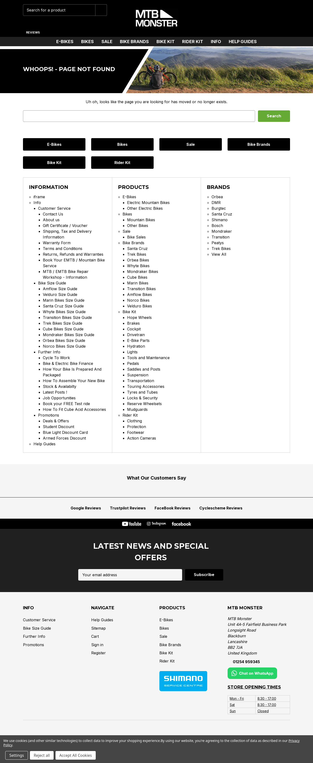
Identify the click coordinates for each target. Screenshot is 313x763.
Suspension (137, 375)
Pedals (133, 363)
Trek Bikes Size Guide (62, 323)
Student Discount (58, 426)
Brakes (133, 323)
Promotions (48, 415)
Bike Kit (167, 41)
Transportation (140, 380)
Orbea (217, 196)
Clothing (134, 420)
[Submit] (101, 10)
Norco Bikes (138, 300)
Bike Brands (136, 41)
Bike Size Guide (52, 283)
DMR (216, 202)
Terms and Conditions (62, 248)
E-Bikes (66, 41)
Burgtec (219, 208)
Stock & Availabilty (59, 386)
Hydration (136, 346)
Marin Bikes (137, 283)
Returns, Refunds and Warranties (73, 254)
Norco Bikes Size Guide (64, 346)
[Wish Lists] (253, 18)
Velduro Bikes (139, 306)
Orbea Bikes (138, 260)
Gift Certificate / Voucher (65, 225)
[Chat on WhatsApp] (239, 18)
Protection (136, 426)
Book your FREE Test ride (66, 403)
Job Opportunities (59, 398)
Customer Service (54, 208)
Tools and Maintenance (148, 357)
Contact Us (53, 214)
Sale (108, 41)
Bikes (89, 41)
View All (219, 254)
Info (218, 41)
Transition (220, 237)
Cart (95, 636)
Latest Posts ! (55, 392)
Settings (16, 755)
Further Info (49, 352)
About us (51, 219)
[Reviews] (33, 30)
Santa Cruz (137, 248)
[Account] (268, 18)
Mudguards (137, 409)
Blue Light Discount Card (65, 432)
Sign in (97, 644)
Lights (132, 352)
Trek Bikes (136, 254)
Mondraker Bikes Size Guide (68, 334)
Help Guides (243, 41)
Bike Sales (136, 237)
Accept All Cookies (75, 755)
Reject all (42, 755)
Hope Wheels (139, 317)
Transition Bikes (141, 288)
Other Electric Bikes (145, 208)
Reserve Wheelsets (144, 403)
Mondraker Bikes (142, 271)
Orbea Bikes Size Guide (64, 340)
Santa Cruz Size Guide (63, 306)
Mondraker (222, 231)
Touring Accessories (145, 386)
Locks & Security (142, 398)
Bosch (217, 225)
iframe (39, 196)
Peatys (218, 242)
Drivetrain (136, 334)
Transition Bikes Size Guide (67, 317)
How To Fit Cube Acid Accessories (74, 409)
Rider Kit (194, 41)
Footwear (135, 432)
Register (98, 652)
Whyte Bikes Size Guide (64, 311)
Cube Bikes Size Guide (63, 329)
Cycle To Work (56, 357)
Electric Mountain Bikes (148, 202)
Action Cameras (141, 438)
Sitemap (98, 628)
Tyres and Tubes (142, 392)
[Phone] (223, 18)
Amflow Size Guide (60, 288)
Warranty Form (57, 242)
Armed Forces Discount (64, 438)
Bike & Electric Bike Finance (68, 363)
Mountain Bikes (141, 219)
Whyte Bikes (138, 265)
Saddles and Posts (143, 369)
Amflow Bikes (139, 294)
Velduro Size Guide (60, 294)
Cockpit (134, 329)
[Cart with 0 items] (283, 18)
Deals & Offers (56, 420)
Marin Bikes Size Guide (63, 300)
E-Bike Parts (138, 340)
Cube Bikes (137, 277)
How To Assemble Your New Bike (74, 380)
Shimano (220, 219)
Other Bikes (137, 225)
